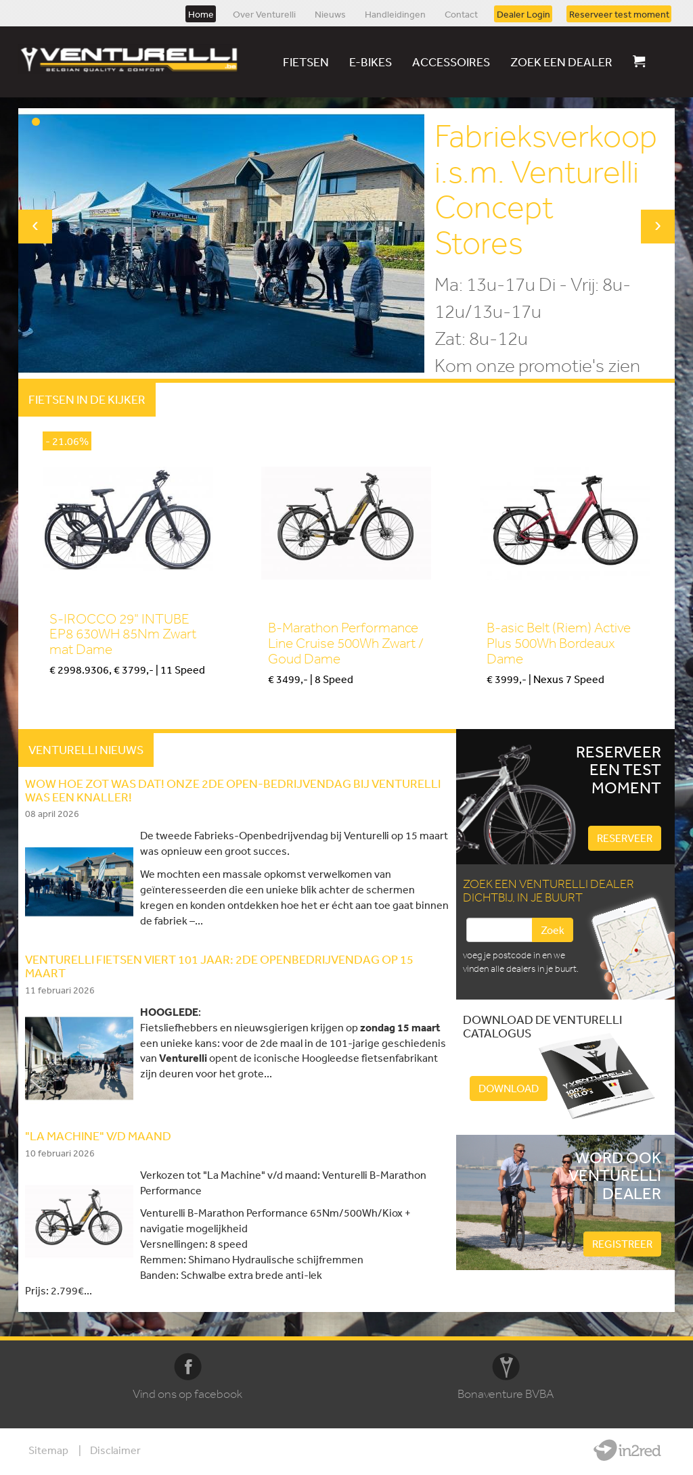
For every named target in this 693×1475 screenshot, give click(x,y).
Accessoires (451, 61)
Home (201, 13)
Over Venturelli (264, 13)
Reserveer (624, 838)
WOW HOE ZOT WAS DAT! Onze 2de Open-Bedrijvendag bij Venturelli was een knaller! (233, 790)
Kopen (63, 693)
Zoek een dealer (561, 61)
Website (627, 1450)
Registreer (622, 1243)
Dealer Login (523, 13)
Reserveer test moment (619, 13)
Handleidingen (395, 13)
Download (508, 1088)
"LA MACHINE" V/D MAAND (98, 1135)
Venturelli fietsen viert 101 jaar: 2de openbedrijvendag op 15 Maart (219, 966)
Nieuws (330, 13)
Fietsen (306, 61)
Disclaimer (115, 1450)
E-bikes (370, 61)
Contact (461, 13)
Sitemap (48, 1450)
